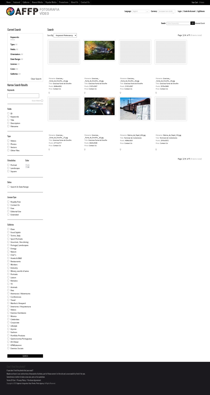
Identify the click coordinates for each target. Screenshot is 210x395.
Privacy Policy (21, 380)
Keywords (15, 117)
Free (12, 208)
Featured (16, 2)
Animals (14, 287)
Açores (13, 329)
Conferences (16, 297)
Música (13, 316)
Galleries (26, 2)
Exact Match (36, 101)
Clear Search (36, 79)
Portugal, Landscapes (19, 245)
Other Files (15, 151)
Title (12, 120)
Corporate (15, 323)
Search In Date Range (20, 187)
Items (202, 2)
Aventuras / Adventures (20, 294)
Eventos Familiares (18, 313)
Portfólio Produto (18, 336)
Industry (14, 268)
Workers (14, 265)
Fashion (14, 332)
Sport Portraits (17, 239)
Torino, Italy (15, 236)
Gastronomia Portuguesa (21, 339)
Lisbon (13, 278)
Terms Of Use (11, 380)
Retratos (14, 281)
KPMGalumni (16, 345)
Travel (13, 300)
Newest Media (37, 2)
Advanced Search (200, 23)
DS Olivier (15, 342)
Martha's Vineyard (18, 303)
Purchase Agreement (34, 380)
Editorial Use (16, 212)
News (8, 2)
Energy (13, 249)
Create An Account (189, 11)
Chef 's (13, 255)
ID (11, 114)
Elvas (13, 229)
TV (12, 284)
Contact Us (85, 2)
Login (180, 11)
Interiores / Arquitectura (21, 307)
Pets (12, 291)
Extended (15, 215)
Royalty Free (16, 202)
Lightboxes (201, 11)
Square (14, 172)
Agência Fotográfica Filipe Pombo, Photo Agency (30, 383)
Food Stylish (16, 233)
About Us (74, 2)
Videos (13, 141)
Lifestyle (14, 326)
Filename (14, 127)
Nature (13, 252)
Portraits (14, 274)
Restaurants (16, 262)
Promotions (63, 2)
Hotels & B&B (16, 258)
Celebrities (15, 320)
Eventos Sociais (17, 349)
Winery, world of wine (20, 271)
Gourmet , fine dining (19, 242)
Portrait (14, 165)
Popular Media (50, 2)
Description (15, 123)
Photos (13, 144)
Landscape (15, 168)
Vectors (14, 147)
